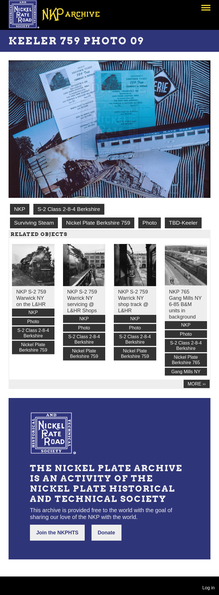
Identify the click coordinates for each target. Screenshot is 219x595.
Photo (150, 223)
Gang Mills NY (185, 371)
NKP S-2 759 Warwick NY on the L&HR (31, 298)
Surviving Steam (34, 223)
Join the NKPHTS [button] (57, 533)
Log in (208, 587)
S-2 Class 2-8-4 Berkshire (68, 209)
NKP (19, 209)
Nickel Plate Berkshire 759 (98, 223)
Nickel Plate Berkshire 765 (186, 360)
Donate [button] (106, 533)
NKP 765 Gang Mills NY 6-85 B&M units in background (185, 304)
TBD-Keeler (183, 223)
